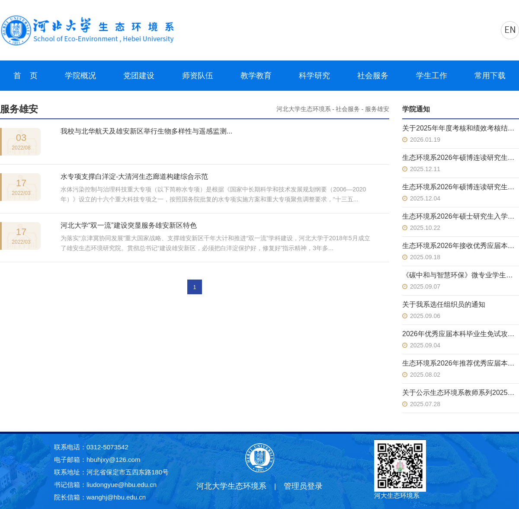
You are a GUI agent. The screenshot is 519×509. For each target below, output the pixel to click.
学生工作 (431, 75)
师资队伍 (197, 75)
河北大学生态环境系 (303, 109)
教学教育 (256, 75)
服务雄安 (377, 109)
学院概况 (80, 75)
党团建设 (138, 75)
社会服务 (372, 75)
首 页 (25, 75)
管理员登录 (303, 486)
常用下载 (490, 75)
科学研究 (314, 75)
